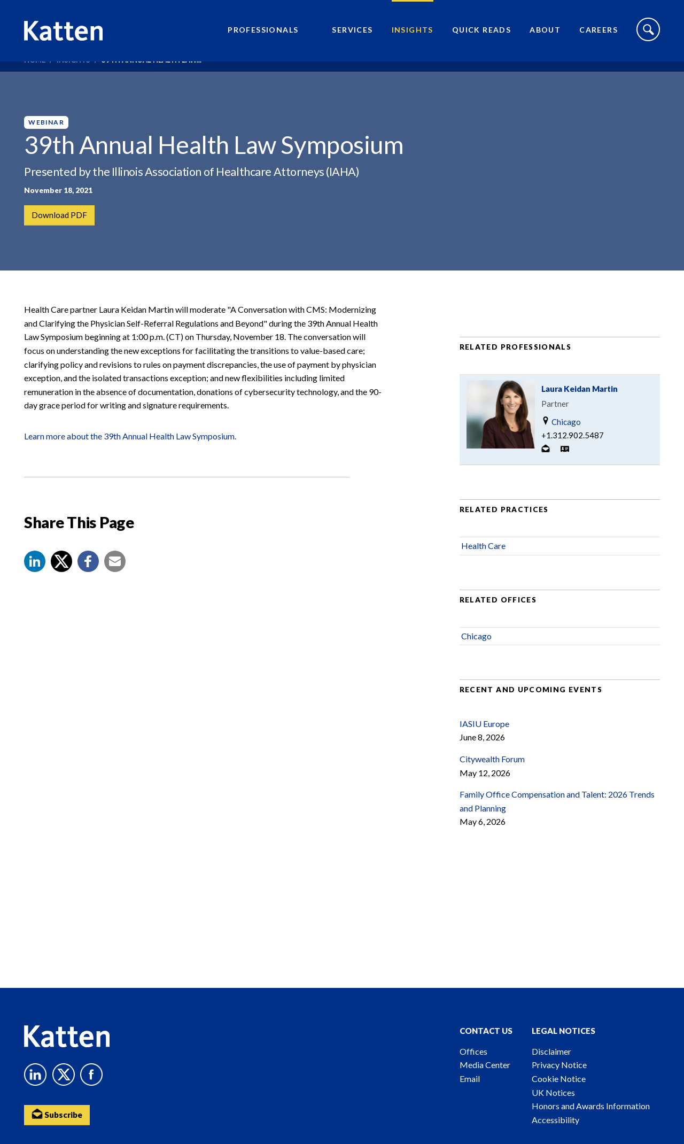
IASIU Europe (484, 744)
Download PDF (60, 216)
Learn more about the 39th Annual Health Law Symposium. (130, 456)
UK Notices (553, 1092)
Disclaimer (551, 1051)
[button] (34, 581)
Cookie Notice (559, 1078)
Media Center (485, 1065)
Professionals (263, 35)
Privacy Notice (559, 1065)
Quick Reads (481, 35)
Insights (412, 35)
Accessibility (555, 1120)
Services (352, 35)
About (545, 35)
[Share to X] (61, 581)
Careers (598, 35)
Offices (473, 1051)
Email (470, 1078)
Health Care (483, 566)
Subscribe (59, 1114)
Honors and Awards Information (591, 1106)
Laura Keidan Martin (579, 409)
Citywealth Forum (492, 779)
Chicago (561, 442)
